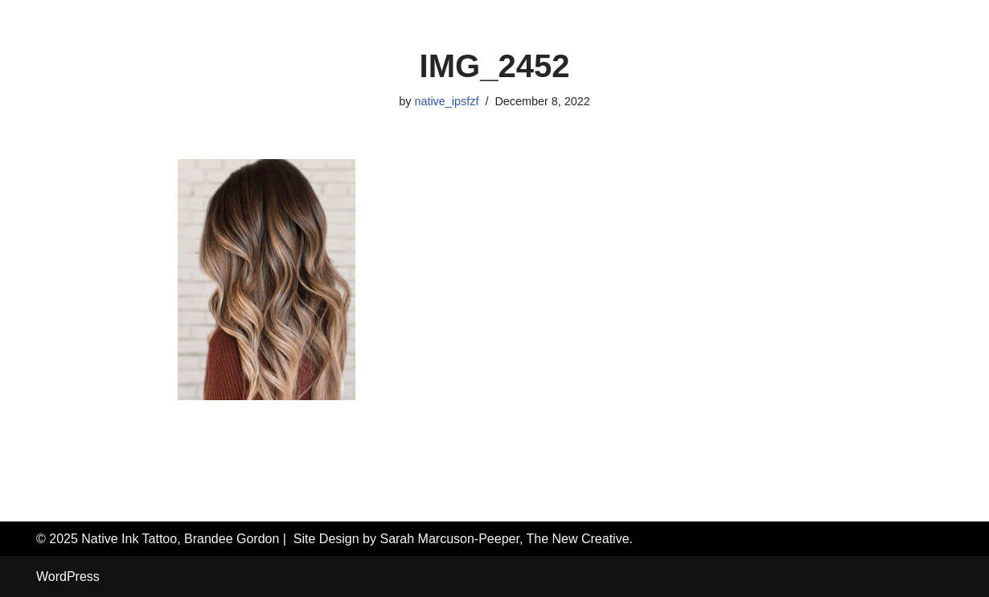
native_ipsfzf (446, 101)
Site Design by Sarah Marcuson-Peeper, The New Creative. (463, 539)
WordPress (68, 576)
